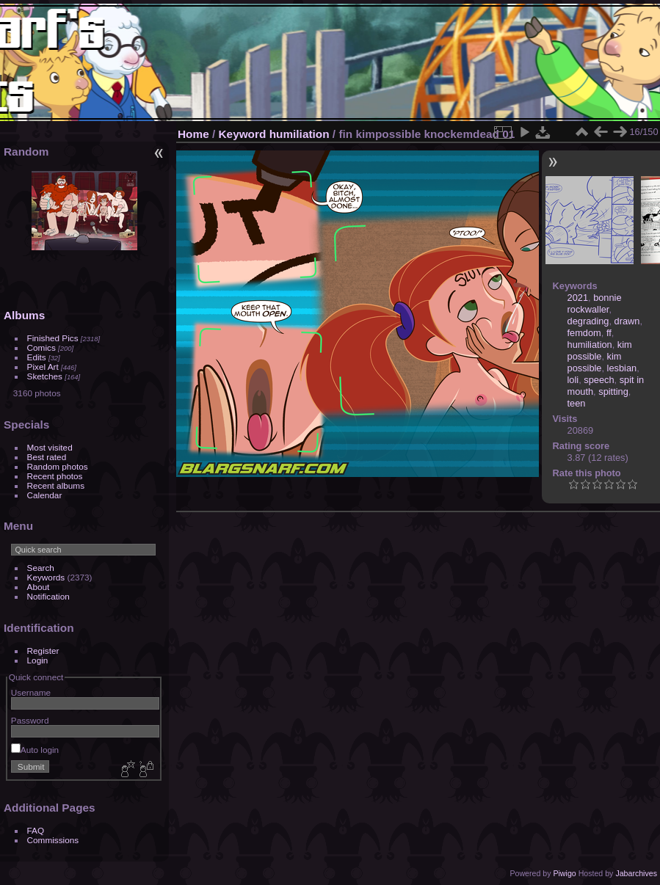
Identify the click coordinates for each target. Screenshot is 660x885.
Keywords (46, 577)
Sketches (44, 376)
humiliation (299, 134)
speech (599, 379)
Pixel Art (43, 366)
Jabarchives (636, 873)
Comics (41, 347)
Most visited (50, 447)
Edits (36, 357)
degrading (588, 321)
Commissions (53, 840)
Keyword (242, 134)
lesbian (622, 368)
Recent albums (55, 485)
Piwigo (564, 873)
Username (31, 692)
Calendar (44, 495)
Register (43, 650)
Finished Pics (53, 338)
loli (573, 379)
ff (609, 332)
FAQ (36, 830)
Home (193, 134)
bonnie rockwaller (594, 303)
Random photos (57, 466)
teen (576, 403)
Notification (48, 596)
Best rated (47, 457)
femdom (584, 332)
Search (40, 567)
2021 (577, 297)
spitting (613, 391)
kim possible (599, 350)
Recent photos (55, 476)
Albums (24, 315)
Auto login (35, 749)
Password (30, 720)
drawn (627, 321)
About (38, 586)
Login (37, 660)
